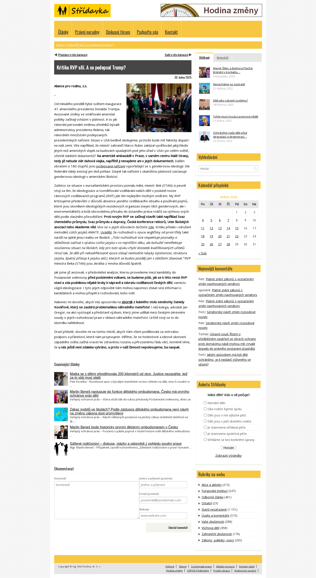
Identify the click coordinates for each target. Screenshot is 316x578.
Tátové (183, 566)
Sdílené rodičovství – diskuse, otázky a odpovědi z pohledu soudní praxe (126, 443)
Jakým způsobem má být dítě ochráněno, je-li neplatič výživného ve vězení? (224, 359)
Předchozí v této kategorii (72, 54)
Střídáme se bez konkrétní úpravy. (231, 440)
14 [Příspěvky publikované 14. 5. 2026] (228, 228)
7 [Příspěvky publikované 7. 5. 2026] (228, 220)
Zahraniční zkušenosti (217, 534)
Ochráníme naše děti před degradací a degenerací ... (230, 135)
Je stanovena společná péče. (227, 434)
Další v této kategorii (176, 54)
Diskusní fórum (118, 32)
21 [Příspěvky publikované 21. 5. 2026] (228, 236)
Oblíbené (204, 57)
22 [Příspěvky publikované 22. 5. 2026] (236, 236)
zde (151, 227)
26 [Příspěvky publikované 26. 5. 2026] (211, 244)
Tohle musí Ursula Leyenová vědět (235, 116)
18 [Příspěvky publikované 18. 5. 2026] (202, 236)
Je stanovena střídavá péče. (226, 427)
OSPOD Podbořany (198, 570)
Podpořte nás (147, 32)
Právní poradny (87, 32)
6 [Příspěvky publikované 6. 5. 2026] (220, 220)
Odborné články (213, 497)
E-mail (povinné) (149, 494)
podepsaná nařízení (110, 166)
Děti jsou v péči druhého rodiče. (229, 421)
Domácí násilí (246, 566)
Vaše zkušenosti (213, 522)
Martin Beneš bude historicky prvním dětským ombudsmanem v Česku (124, 427)
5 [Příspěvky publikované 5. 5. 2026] (211, 220)
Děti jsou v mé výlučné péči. (226, 415)
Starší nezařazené (214, 509)
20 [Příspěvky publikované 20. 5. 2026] (220, 236)
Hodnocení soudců (245, 570)
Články (63, 32)
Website (144, 509)
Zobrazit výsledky (228, 455)
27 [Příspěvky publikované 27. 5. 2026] (220, 244)
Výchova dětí (210, 528)
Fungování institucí (215, 491)
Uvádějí (106, 232)
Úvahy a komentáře (215, 515)
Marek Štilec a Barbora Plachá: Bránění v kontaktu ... (233, 70)
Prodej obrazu (221, 570)
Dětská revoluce (225, 566)
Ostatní (207, 503)
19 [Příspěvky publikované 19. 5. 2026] (211, 236)
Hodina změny (174, 570)
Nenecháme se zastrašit (229, 84)
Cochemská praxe (201, 566)
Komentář (60, 478)
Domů (60, 45)
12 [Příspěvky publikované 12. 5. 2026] (211, 228)
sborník (127, 302)
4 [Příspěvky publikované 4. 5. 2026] (203, 220)
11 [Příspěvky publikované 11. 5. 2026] (202, 228)
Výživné (169, 566)
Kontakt (171, 32)
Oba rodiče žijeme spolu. (224, 409)
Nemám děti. (216, 403)
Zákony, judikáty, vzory (218, 540)
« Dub (202, 253)
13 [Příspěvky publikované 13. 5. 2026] (220, 228)
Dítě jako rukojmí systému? (230, 100)
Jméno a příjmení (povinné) (155, 478)
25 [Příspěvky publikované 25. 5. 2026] (202, 244)
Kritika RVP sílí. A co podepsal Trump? (89, 45)
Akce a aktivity (212, 485)
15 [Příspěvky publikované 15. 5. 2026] (236, 228)
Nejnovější (222, 57)
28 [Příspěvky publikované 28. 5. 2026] (228, 244)
